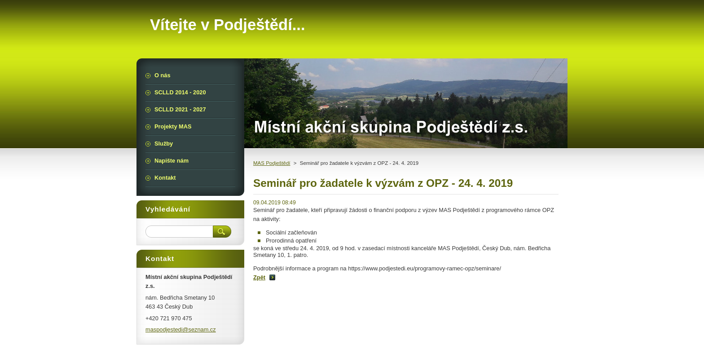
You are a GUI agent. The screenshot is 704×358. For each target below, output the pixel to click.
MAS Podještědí (271, 163)
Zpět (259, 277)
